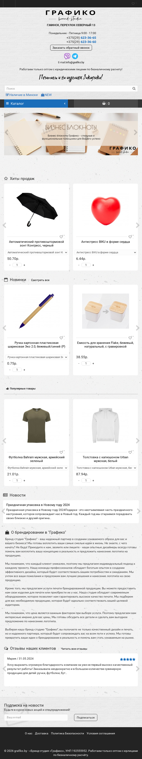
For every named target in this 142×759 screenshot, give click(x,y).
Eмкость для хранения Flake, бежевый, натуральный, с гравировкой (105, 344)
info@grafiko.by (75, 62)
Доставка (41, 733)
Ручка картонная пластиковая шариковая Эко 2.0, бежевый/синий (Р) (36, 344)
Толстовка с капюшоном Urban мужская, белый (105, 459)
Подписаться (86, 717)
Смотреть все (40, 280)
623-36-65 (81, 38)
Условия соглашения (101, 733)
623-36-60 (81, 42)
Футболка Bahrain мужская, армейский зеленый (37, 459)
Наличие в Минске (22, 95)
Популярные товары (21, 388)
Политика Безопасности (67, 733)
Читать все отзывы (74, 648)
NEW (46, 95)
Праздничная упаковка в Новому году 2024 (38, 505)
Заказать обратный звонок (71, 47)
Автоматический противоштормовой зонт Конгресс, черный (36, 243)
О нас (28, 733)
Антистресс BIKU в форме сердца (105, 242)
